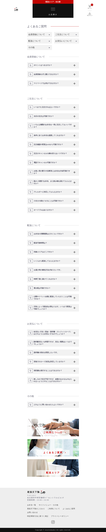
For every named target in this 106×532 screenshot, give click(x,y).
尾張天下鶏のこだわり (36, 509)
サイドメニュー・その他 (48, 505)
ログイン (89, 14)
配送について (34, 41)
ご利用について (54, 509)
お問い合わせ (32, 512)
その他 (31, 47)
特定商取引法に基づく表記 (37, 516)
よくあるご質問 (69, 509)
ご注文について (62, 34)
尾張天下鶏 (36, 492)
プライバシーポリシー (60, 516)
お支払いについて (63, 41)
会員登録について (36, 34)
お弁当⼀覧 (31, 505)
